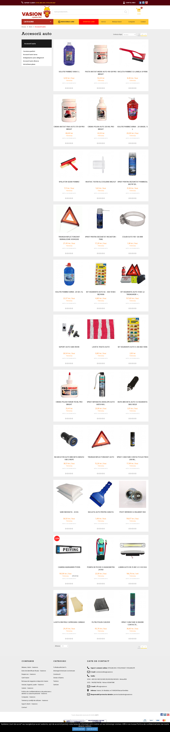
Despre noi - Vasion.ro (29, 674)
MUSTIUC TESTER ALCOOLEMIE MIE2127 (101, 182)
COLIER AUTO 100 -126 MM (132, 237)
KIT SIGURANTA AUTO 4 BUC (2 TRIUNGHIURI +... (133, 293)
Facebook (140, 2)
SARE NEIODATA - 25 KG (69, 512)
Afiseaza (57, 646)
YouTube (146, 2)
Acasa (24, 27)
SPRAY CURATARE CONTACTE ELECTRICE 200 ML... (132, 458)
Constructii (56, 674)
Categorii (29, 21)
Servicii (103, 22)
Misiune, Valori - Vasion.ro (30, 667)
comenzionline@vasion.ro (104, 672)
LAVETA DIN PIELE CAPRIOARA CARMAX (69, 622)
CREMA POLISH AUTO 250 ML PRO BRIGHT (101, 128)
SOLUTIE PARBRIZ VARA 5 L (69, 72)
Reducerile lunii (66, 22)
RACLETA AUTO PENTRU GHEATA (101, 512)
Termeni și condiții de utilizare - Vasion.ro (35, 700)
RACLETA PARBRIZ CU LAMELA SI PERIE (133, 72)
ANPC (97, 715)
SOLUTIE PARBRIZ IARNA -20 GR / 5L (69, 292)
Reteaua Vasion (117, 22)
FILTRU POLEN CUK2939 (101, 622)
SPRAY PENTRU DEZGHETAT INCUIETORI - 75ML (101, 238)
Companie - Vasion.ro (28, 697)
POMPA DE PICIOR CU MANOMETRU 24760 (101, 568)
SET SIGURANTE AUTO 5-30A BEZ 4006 (132, 347)
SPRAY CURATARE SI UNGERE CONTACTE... (132, 623)
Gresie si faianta (58, 678)
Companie (131, 22)
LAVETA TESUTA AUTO (101, 347)
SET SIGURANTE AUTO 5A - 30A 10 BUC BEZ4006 (101, 293)
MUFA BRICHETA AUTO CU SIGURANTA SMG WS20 (132, 403)
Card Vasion (25, 678)
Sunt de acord (91, 729)
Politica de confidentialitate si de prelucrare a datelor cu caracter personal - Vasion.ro (36, 692)
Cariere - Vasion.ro (27, 688)
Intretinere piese (29, 64)
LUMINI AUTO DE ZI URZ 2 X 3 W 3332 (132, 567)
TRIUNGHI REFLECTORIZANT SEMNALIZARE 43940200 (69, 238)
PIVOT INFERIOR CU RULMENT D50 (132, 512)
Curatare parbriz (29, 51)
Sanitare (56, 684)
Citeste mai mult (79, 729)
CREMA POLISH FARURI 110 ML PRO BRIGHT (69, 403)
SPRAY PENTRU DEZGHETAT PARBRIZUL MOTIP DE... (133, 183)
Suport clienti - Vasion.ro (30, 704)
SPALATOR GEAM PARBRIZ (69, 182)
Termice (56, 681)
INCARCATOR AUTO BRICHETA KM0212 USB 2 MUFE (69, 458)
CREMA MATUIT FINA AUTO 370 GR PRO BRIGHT (69, 128)
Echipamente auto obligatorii (33, 58)
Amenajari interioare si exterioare (64, 671)
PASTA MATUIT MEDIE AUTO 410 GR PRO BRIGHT (101, 73)
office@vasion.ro (101, 686)
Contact (143, 22)
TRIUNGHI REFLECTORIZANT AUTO (101, 457)
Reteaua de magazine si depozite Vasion (35, 681)
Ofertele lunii (89, 22)
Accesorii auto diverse (31, 61)
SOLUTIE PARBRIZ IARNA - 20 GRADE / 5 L (132, 128)
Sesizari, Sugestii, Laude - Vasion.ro (33, 684)
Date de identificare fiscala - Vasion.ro (34, 671)
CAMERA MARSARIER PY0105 (69, 567)
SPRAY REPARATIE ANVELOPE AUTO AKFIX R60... (101, 403)
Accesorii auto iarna (30, 54)
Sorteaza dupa (117, 34)
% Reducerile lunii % (59, 667)
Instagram (143, 2)
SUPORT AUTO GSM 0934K (69, 347)
